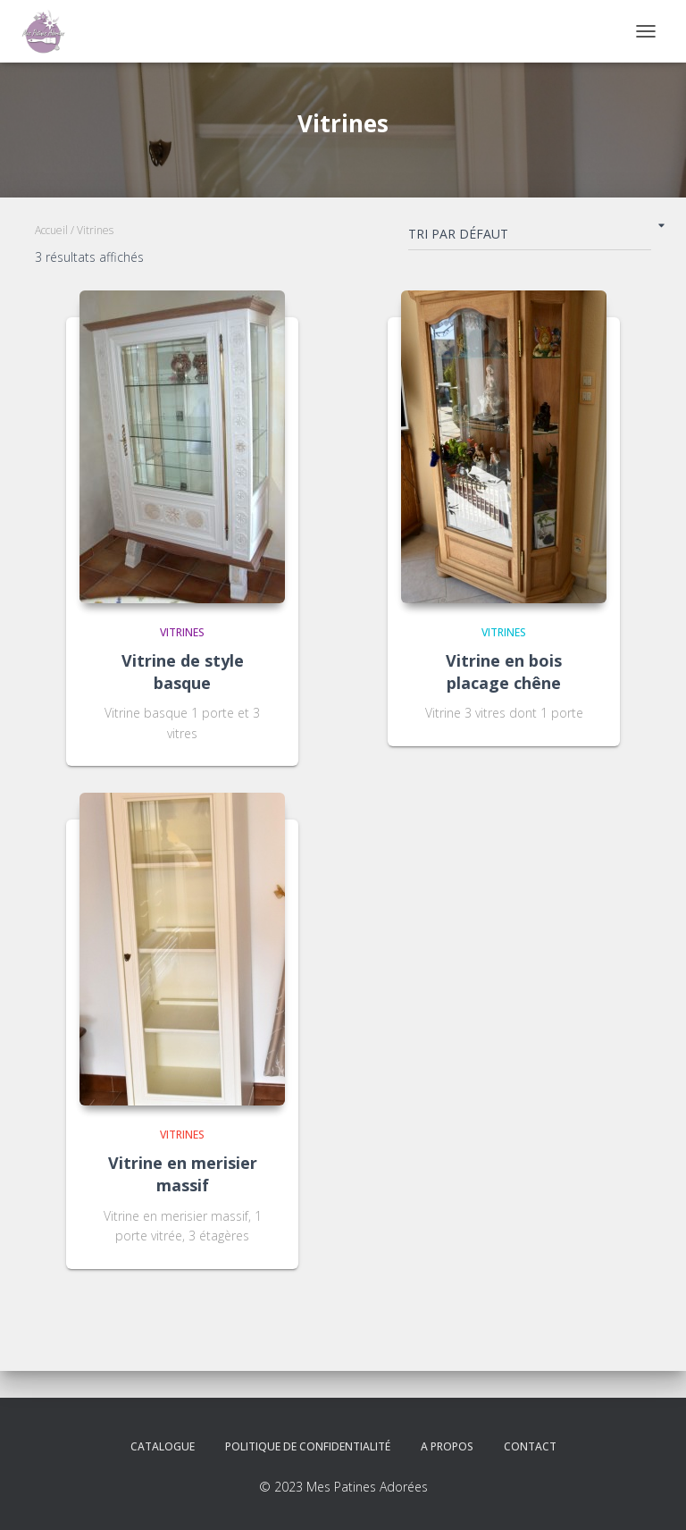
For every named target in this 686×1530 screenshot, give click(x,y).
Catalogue (162, 1446)
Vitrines (182, 632)
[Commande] (529, 237)
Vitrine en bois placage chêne (504, 672)
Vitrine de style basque (182, 672)
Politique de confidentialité (307, 1446)
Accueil (51, 230)
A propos (447, 1446)
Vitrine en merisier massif (182, 1174)
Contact (530, 1446)
